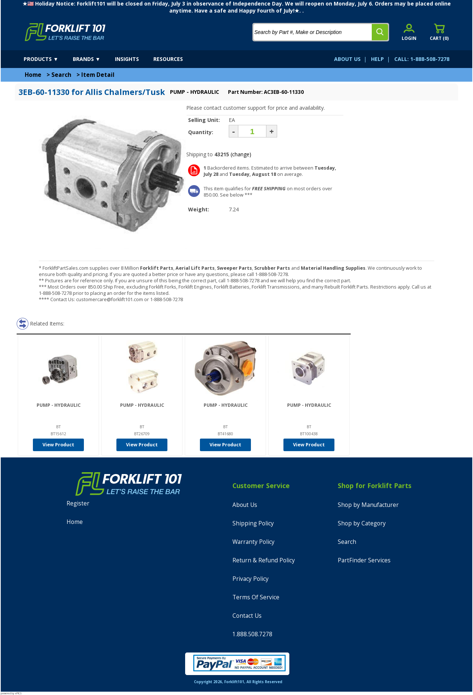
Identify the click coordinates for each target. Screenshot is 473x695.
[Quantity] (252, 131)
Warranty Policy (253, 542)
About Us (244, 505)
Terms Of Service (255, 597)
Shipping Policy (253, 523)
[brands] (93, 59)
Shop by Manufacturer (368, 505)
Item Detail (98, 75)
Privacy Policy (250, 579)
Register (78, 503)
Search (61, 75)
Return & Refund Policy (263, 560)
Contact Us (247, 616)
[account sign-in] (409, 32)
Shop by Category (362, 523)
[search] (380, 32)
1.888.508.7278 (252, 634)
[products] (47, 59)
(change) (241, 154)
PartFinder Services (364, 560)
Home (33, 75)
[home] (65, 32)
